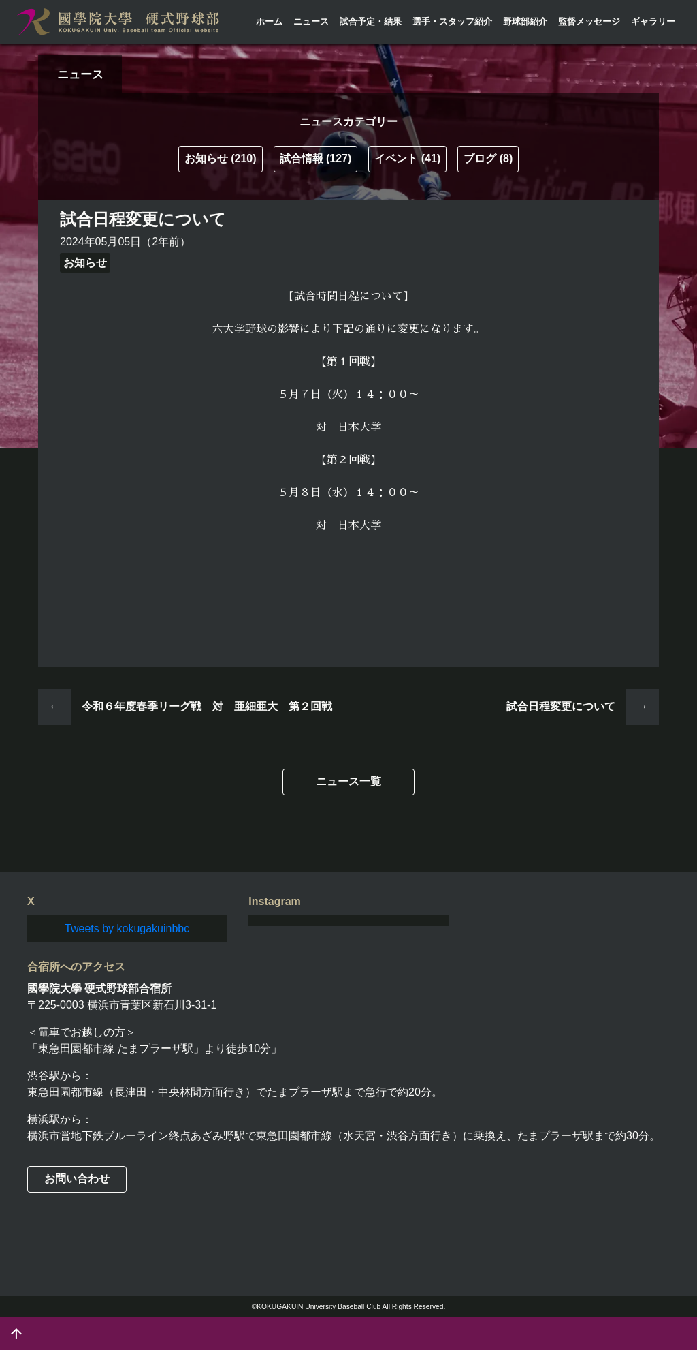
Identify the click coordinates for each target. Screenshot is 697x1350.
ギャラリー (653, 21)
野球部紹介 (525, 21)
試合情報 (316, 158)
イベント (407, 158)
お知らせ (220, 158)
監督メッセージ (589, 21)
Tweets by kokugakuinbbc (127, 928)
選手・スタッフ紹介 (452, 21)
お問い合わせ (77, 1178)
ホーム (269, 21)
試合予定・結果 (371, 21)
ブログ (488, 158)
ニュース (311, 21)
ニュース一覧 (348, 781)
